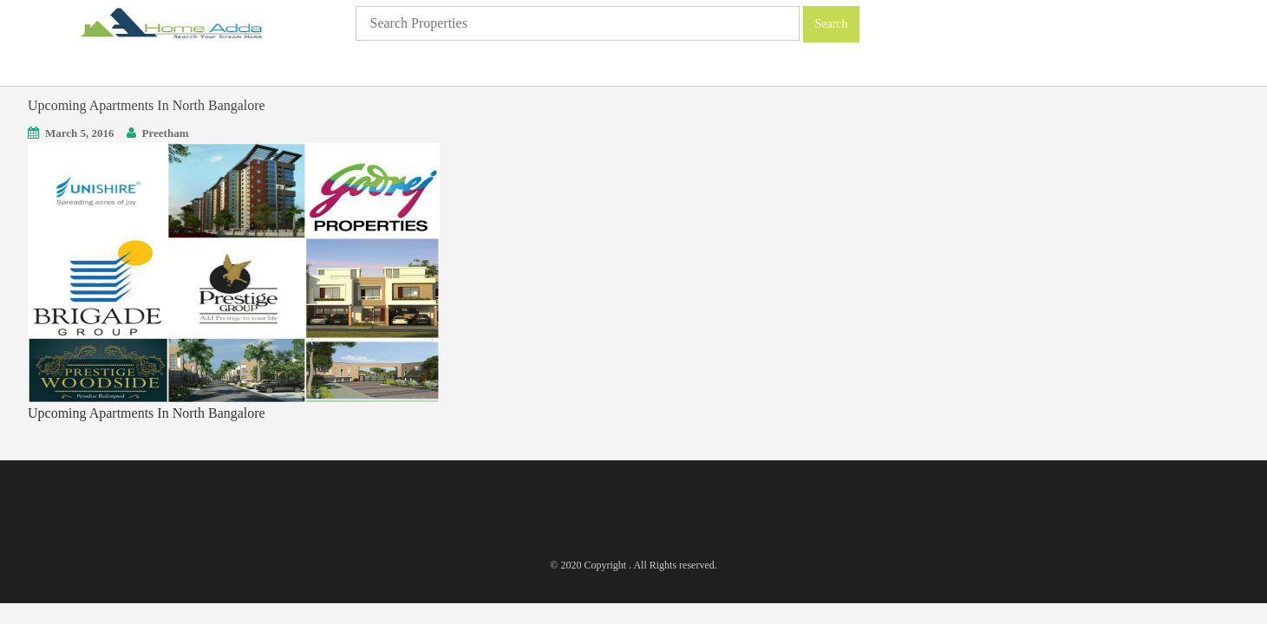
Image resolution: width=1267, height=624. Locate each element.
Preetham (165, 133)
